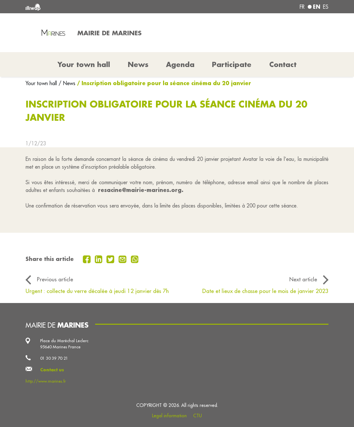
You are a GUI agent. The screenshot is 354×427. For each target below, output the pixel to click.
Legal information (169, 416)
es (325, 7)
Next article (303, 279)
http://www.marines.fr (46, 381)
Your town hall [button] (84, 64)
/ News (67, 83)
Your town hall (42, 83)
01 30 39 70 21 (54, 358)
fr (302, 7)
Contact (282, 64)
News (138, 64)
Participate (231, 64)
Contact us (52, 369)
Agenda (180, 64)
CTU (197, 416)
